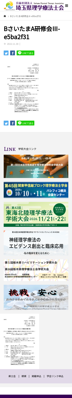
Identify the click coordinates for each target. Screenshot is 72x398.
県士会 (12, 376)
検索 (24, 376)
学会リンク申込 (55, 376)
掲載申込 (36, 376)
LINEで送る (25, 53)
